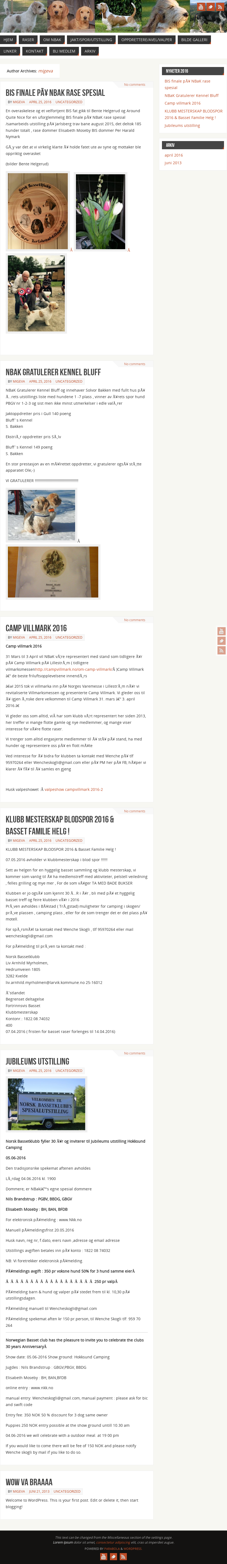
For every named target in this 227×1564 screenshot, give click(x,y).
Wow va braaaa (29, 1482)
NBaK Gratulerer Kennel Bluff (53, 372)
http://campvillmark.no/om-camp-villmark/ (73, 669)
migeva (45, 71)
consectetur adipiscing (113, 1542)
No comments (134, 84)
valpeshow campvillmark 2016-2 (74, 789)
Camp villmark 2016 (36, 628)
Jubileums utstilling (37, 1061)
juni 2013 (173, 162)
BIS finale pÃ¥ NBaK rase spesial (55, 93)
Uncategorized (69, 102)
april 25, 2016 (40, 102)
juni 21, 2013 (39, 1491)
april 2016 (174, 155)
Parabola (112, 1549)
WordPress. (133, 1549)
